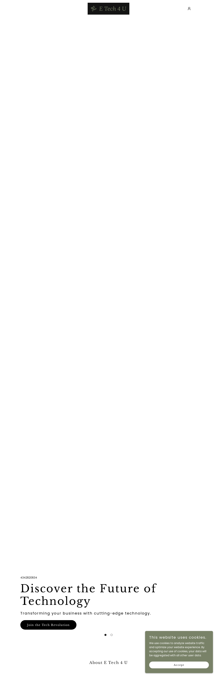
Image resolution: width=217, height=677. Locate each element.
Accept (179, 664)
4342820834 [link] (28, 578)
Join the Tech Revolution (48, 625)
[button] (105, 635)
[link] (108, 8)
